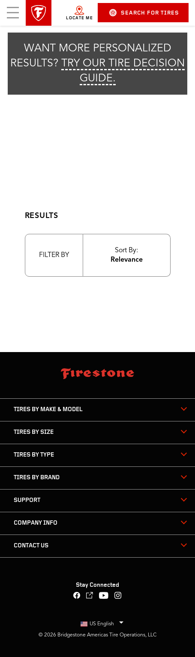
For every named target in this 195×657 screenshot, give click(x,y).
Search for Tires (144, 12)
